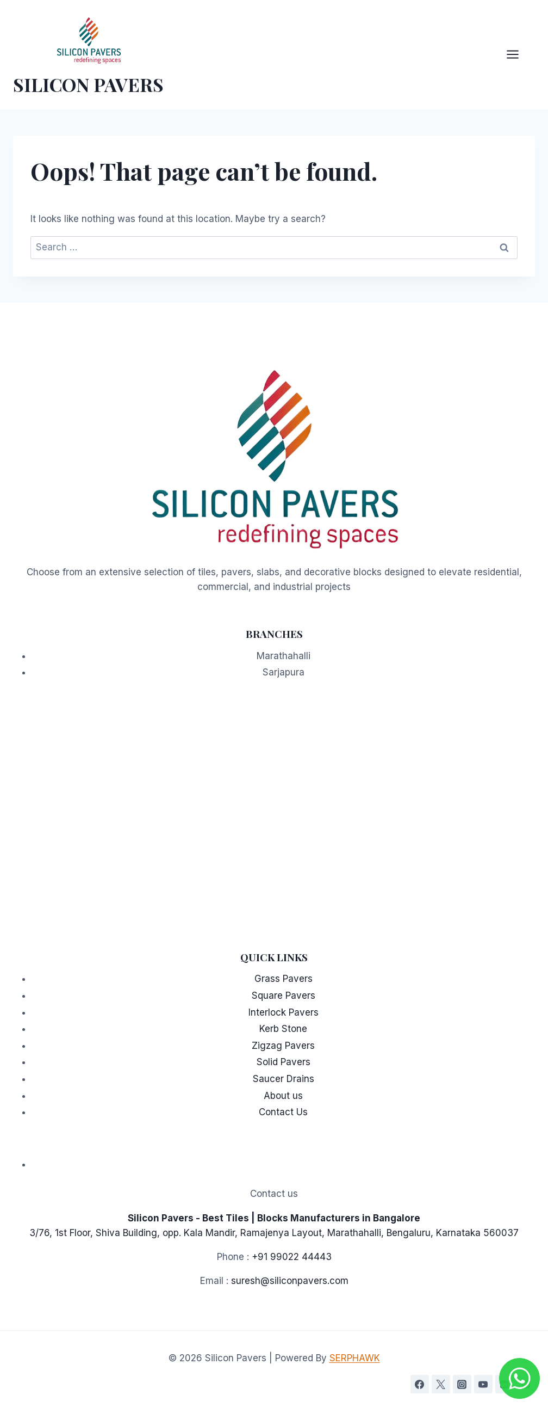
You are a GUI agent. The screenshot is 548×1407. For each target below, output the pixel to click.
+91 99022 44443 (292, 1256)
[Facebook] (419, 1384)
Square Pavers (283, 995)
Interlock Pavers (283, 1012)
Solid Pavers (283, 1061)
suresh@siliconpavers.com (289, 1280)
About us (283, 1095)
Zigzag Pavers (283, 1045)
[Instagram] (462, 1384)
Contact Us (283, 1112)
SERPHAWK (354, 1358)
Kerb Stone (283, 1028)
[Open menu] (518, 55)
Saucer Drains (283, 1078)
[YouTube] (483, 1384)
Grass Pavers (283, 978)
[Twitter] (441, 1384)
